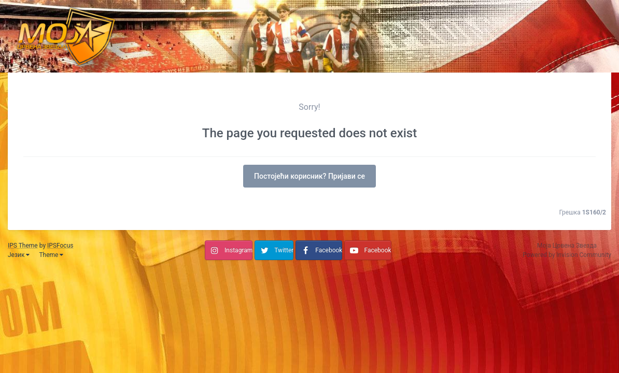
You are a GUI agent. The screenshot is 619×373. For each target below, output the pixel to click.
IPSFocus (60, 245)
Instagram (238, 250)
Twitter (283, 250)
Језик (19, 255)
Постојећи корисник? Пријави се (309, 176)
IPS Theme (23, 245)
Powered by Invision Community (567, 255)
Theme (51, 255)
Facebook (328, 250)
